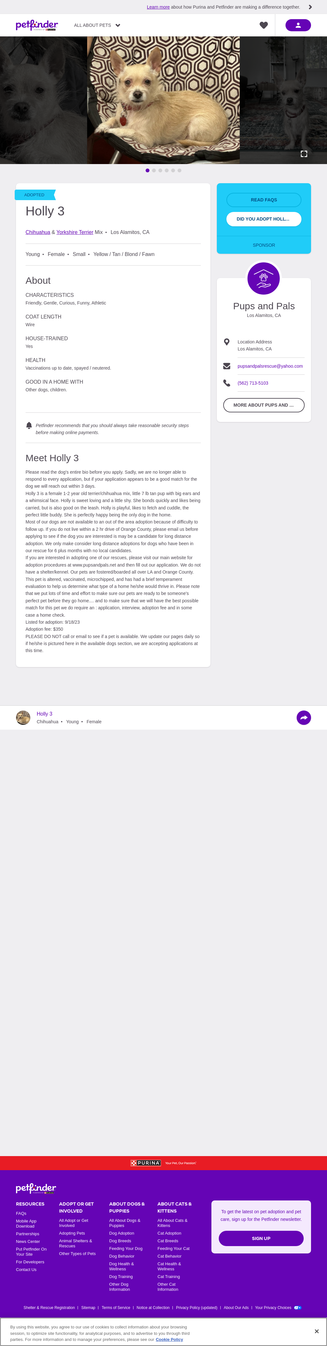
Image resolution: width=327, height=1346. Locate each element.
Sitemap (88, 1307)
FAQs (21, 1213)
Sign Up (261, 1238)
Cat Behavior (169, 1256)
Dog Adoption (121, 1233)
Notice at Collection (153, 1307)
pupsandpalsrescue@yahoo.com (270, 366)
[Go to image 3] (160, 170)
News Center (28, 1241)
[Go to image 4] (167, 170)
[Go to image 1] (147, 170)
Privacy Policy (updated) (196, 1307)
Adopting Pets (72, 1233)
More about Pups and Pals (267, 405)
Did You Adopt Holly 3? (265, 219)
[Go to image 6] (179, 170)
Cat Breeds (167, 1240)
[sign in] (298, 25)
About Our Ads (236, 1307)
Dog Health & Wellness (121, 1266)
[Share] (304, 718)
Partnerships (27, 1233)
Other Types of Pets (77, 1253)
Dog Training (121, 1276)
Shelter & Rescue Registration (49, 1307)
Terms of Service (116, 1307)
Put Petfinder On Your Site (31, 1252)
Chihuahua (38, 232)
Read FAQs (264, 199)
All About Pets (92, 25)
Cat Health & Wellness (169, 1266)
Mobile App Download (26, 1224)
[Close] (317, 1331)
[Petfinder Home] (37, 25)
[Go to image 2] (154, 170)
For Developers (30, 1262)
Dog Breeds (120, 1240)
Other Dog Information (119, 1287)
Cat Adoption (169, 1233)
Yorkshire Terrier (75, 232)
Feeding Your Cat (173, 1248)
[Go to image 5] (173, 170)
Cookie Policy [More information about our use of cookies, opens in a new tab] (169, 1339)
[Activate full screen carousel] (304, 154)
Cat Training (168, 1276)
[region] (163, 1332)
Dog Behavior (121, 1256)
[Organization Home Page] (263, 278)
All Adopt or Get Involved (73, 1223)
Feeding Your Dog (125, 1248)
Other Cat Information (167, 1287)
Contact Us (26, 1269)
